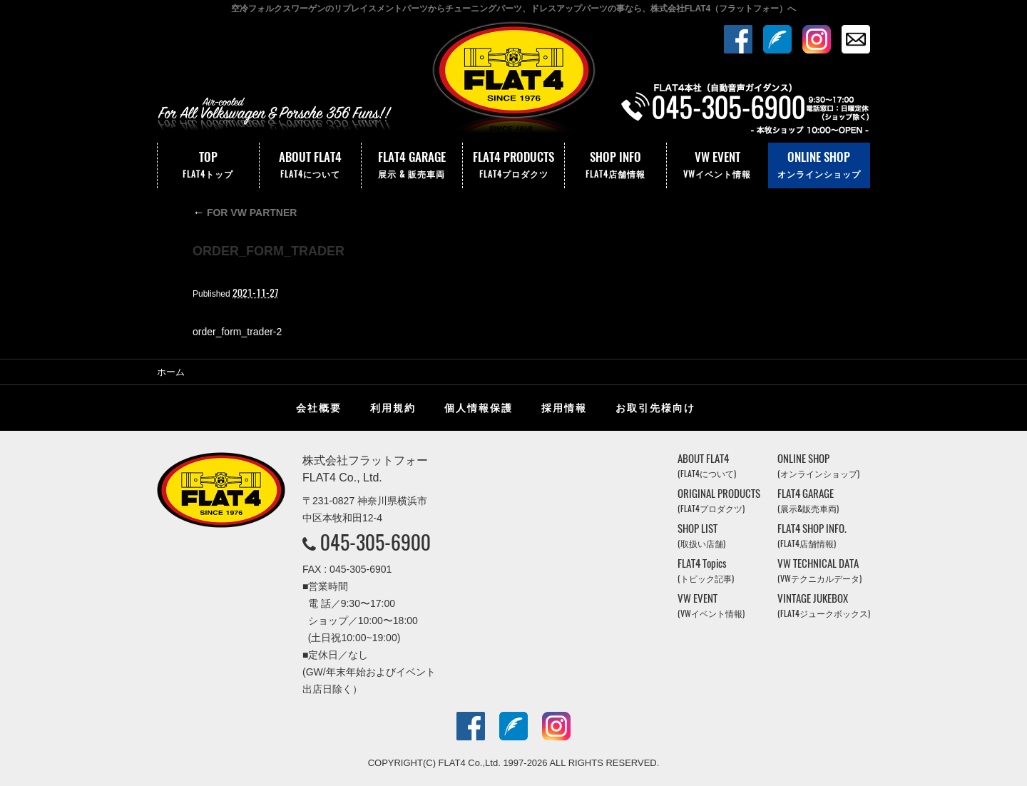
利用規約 (393, 408)
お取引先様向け (655, 408)
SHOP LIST (701, 535)
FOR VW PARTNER (245, 212)
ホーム (171, 372)
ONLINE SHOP (819, 165)
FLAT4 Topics (706, 570)
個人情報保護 (478, 408)
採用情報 (564, 408)
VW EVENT (717, 165)
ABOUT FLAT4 (310, 165)
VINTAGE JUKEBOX (823, 605)
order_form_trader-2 (237, 331)
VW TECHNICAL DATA (819, 570)
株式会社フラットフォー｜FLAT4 (513, 80)
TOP (208, 165)
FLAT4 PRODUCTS (513, 165)
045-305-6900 (375, 542)
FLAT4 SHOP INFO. (812, 535)
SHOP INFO (615, 165)
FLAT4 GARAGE (412, 165)
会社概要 (319, 408)
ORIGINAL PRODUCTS (719, 500)
